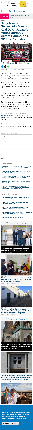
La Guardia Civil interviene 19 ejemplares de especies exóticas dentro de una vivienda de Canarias (16, 177)
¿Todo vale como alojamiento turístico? (14, 217)
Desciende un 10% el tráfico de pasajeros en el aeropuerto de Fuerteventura (16, 198)
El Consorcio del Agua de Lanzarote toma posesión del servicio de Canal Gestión (15, 249)
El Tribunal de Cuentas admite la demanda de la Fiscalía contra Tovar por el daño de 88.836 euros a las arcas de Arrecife (16, 280)
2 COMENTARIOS (9, 252)
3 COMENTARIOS (13, 283)
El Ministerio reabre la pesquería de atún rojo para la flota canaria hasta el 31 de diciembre (17, 213)
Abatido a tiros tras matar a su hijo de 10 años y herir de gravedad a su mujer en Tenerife (16, 208)
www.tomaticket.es (7, 115)
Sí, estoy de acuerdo (10, 423)
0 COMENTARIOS (14, 69)
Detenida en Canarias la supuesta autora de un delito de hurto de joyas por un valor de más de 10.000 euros (16, 167)
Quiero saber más (20, 418)
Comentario (4, 141)
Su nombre (3, 136)
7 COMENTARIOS (13, 314)
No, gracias (21, 423)
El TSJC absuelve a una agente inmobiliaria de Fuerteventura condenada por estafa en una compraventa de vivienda (16, 346)
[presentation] (11, 154)
